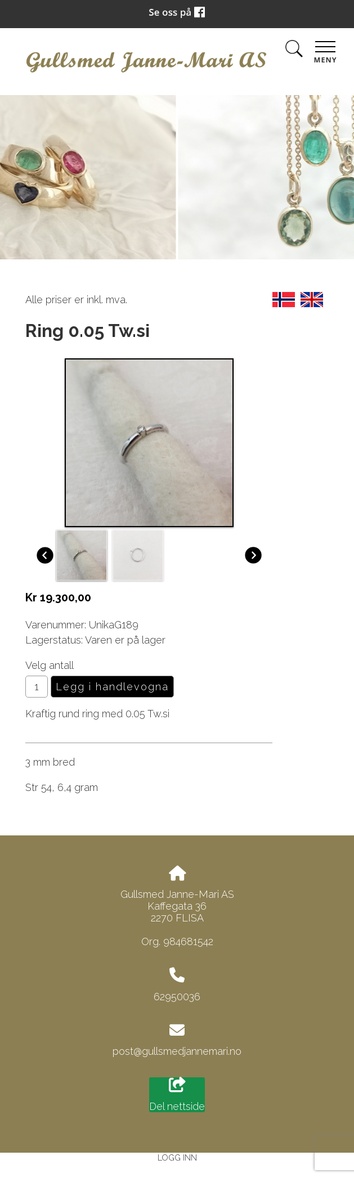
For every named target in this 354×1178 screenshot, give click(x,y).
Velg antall (49, 665)
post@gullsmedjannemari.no (177, 1051)
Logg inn (177, 1157)
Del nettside (177, 1094)
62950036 (177, 996)
